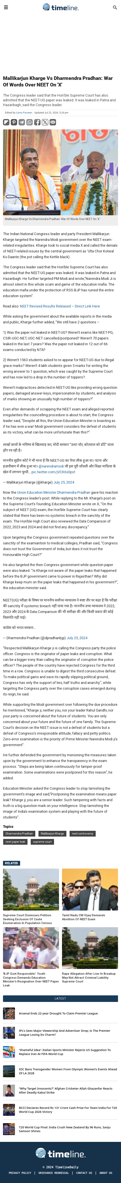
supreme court (42, 841)
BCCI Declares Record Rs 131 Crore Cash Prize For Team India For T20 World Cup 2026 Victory (68, 1110)
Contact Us (84, 1173)
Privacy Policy (20, 1173)
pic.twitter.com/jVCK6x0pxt (53, 472)
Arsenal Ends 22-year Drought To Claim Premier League (58, 1013)
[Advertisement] (60, 42)
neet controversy (82, 833)
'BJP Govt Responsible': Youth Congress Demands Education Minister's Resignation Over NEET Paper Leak (31, 979)
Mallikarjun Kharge (52, 833)
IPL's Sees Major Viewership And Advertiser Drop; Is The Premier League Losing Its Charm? (64, 1033)
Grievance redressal (53, 1173)
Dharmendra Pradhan (19, 833)
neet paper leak (15, 841)
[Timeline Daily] (61, 1152)
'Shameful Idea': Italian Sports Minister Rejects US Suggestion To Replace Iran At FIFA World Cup (65, 1052)
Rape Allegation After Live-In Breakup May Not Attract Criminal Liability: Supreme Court (89, 977)
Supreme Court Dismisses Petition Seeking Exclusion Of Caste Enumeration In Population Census (27, 919)
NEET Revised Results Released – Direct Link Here (60, 306)
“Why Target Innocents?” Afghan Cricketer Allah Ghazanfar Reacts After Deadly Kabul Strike (65, 1090)
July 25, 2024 (63, 482)
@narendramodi (51, 466)
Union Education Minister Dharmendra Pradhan (53, 492)
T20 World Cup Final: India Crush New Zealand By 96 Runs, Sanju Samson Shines (65, 1129)
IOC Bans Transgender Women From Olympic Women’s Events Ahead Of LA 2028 (68, 1071)
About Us (105, 1173)
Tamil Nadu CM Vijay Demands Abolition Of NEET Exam (83, 917)
